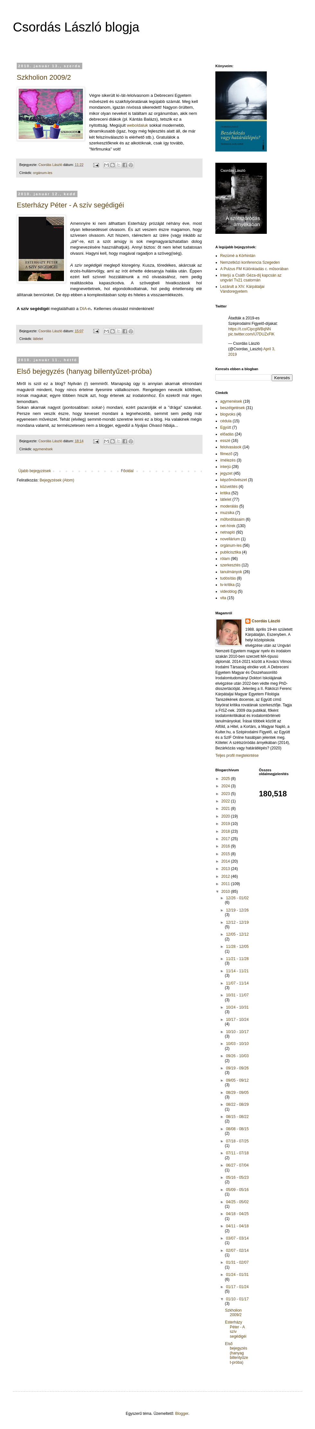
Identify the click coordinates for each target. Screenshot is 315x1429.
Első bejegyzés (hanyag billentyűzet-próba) (84, 371)
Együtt (225, 427)
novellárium (230, 539)
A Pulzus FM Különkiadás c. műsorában (254, 269)
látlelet (38, 339)
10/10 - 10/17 (237, 1032)
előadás (227, 434)
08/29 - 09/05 (237, 1092)
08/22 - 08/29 (237, 1104)
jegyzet (226, 473)
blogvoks (227, 414)
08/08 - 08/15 (237, 1129)
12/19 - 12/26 (237, 910)
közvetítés (229, 486)
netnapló (227, 532)
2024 (226, 786)
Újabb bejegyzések (34, 471)
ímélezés (228, 460)
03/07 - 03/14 (237, 1238)
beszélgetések (232, 408)
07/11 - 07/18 (237, 1153)
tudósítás (228, 578)
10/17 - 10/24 (237, 1019)
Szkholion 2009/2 (44, 77)
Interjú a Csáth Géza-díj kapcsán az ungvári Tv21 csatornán (251, 277)
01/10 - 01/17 (237, 1299)
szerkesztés (230, 565)
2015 (226, 854)
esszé (225, 440)
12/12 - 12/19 (237, 922)
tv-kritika (227, 584)
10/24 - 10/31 (237, 1007)
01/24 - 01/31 (237, 1274)
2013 (226, 868)
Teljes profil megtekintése (237, 755)
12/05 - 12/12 (237, 934)
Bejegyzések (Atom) (57, 480)
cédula (225, 421)
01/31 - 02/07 (237, 1262)
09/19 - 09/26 (237, 1068)
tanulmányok (231, 572)
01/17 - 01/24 (237, 1287)
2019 (226, 823)
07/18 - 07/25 (237, 1141)
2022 (226, 801)
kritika (225, 493)
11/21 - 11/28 (237, 959)
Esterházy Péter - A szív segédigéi (70, 205)
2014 (226, 861)
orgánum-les (42, 173)
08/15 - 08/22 (237, 1116)
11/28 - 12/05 (237, 946)
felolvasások (230, 447)
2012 (226, 876)
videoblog (228, 591)
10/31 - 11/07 (237, 995)
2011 (226, 884)
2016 (226, 846)
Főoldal (127, 471)
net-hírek (227, 526)
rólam (225, 558)
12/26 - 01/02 (237, 898)
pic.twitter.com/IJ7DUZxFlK (251, 334)
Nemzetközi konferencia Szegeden (250, 262)
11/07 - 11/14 (237, 983)
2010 (226, 891)
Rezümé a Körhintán (237, 255)
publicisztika (230, 552)
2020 (226, 816)
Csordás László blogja (76, 27)
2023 (226, 794)
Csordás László (266, 621)
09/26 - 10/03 (237, 1056)
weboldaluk (137, 125)
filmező (226, 454)
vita (223, 598)
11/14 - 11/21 (237, 971)
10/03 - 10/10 (237, 1043)
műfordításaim (232, 519)
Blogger (181, 1413)
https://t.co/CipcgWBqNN (249, 329)
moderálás (229, 506)
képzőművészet (233, 480)
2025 (226, 778)
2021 (226, 808)
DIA (83, 308)
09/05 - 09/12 (237, 1080)
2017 (226, 839)
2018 (226, 831)
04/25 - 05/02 (237, 1202)
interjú (225, 466)
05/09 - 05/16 (237, 1189)
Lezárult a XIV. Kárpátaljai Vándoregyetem (242, 288)
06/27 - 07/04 (237, 1165)
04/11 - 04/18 (237, 1226)
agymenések (43, 449)
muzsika (227, 512)
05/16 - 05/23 (237, 1177)
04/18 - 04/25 (237, 1214)
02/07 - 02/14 (237, 1250)
